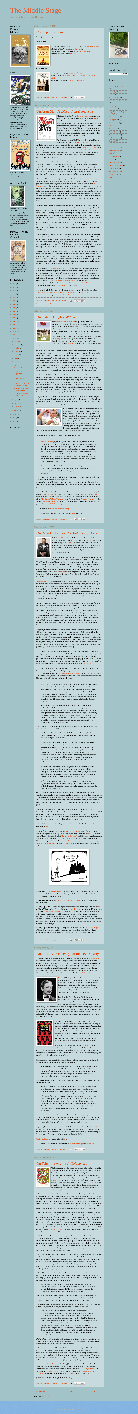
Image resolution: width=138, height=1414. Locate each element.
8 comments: (63, 1149)
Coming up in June (50, 32)
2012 (14, 321)
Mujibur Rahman (56, 1229)
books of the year (114, 138)
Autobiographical (114, 123)
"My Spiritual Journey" (73, 831)
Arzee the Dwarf (114, 117)
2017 (14, 311)
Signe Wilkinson (49, 843)
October (17, 348)
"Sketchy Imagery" (93, 928)
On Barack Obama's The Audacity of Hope (21, 384)
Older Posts (99, 1392)
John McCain (87, 663)
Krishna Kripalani (51, 292)
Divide (53, 78)
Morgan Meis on (68, 900)
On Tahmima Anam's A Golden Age (21, 394)
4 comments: (63, 519)
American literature (115, 147)
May (16, 365)
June (16, 362)
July (15, 358)
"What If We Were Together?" (56, 1371)
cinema (111, 159)
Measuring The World (83, 51)
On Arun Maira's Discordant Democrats (19, 373)
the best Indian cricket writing (59, 509)
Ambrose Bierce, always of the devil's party (67, 954)
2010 (14, 328)
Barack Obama (67, 543)
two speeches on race (74, 909)
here (46, 826)
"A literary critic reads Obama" (54, 911)
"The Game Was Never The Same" (52, 499)
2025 (14, 284)
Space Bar (65, 838)
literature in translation (116, 165)
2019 (14, 304)
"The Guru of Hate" (64, 275)
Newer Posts (39, 1392)
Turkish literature (114, 135)
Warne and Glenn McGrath (88, 494)
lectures (111, 153)
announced (61, 572)
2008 (14, 335)
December (17, 341)
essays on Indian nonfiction (117, 87)
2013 (14, 318)
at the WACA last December (65, 322)
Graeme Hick (72, 343)
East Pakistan (91, 1182)
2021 (14, 297)
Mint (68, 295)
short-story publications (116, 171)
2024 (14, 287)
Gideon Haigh (56, 339)
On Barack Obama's (66, 533)
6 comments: (63, 300)
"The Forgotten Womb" (88, 1369)
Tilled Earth (78, 49)
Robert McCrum (55, 891)
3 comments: (63, 940)
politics (51, 304)
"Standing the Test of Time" (50, 501)
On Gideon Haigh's (55, 317)
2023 (14, 290)
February (17, 406)
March (16, 403)
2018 (14, 308)
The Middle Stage (35, 10)
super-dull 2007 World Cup (53, 504)
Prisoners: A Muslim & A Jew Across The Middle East (80, 75)
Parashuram (90, 1144)
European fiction (114, 98)
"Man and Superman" (88, 499)
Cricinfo (73, 513)
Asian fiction (113, 129)
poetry (111, 106)
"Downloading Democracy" (57, 268)
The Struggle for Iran (75, 73)
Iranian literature (114, 174)
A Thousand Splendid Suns (91, 46)
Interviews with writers (116, 126)
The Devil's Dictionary (86, 973)
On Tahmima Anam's (61, 1163)
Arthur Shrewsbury (47, 442)
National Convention (63, 538)
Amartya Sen (84, 292)
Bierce (60, 978)
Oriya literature (114, 168)
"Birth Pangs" (51, 1364)
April (16, 400)
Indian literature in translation (118, 101)
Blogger (78, 1409)
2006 (14, 414)
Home (69, 1392)
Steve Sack (40, 843)
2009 (14, 331)
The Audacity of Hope (43, 581)
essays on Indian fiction (116, 84)
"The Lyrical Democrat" (69, 836)
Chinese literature (114, 156)
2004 (14, 421)
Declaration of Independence (45, 729)
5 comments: (63, 97)
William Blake (93, 1127)
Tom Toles (69, 843)
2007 (14, 338)
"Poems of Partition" (69, 1373)
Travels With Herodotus (76, 80)
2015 (14, 314)
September (17, 351)
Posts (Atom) (46, 1396)
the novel (112, 92)
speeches (89, 540)
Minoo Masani (72, 292)
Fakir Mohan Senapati (77, 1144)
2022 (14, 294)
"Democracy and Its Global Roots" (65, 280)
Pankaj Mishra (62, 292)
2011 (14, 325)
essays (111, 144)
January (16, 410)
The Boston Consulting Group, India (86, 143)
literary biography (114, 162)
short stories (113, 109)
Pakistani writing (114, 150)
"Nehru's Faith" (61, 285)
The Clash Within (84, 283)
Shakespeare (113, 177)
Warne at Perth (48, 494)
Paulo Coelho (94, 958)
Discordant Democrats (84, 116)
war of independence (50, 1190)
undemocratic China (89, 147)
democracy (44, 304)
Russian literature (114, 132)
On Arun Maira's (65, 111)
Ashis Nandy (40, 292)
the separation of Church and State (69, 673)
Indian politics (113, 120)
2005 (14, 418)
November (17, 345)
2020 (14, 301)
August (16, 355)
